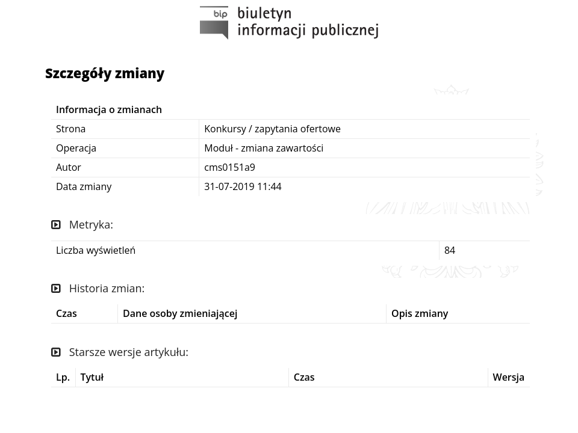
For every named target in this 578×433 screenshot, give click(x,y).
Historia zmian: (97, 288)
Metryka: (82, 224)
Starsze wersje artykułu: (119, 352)
